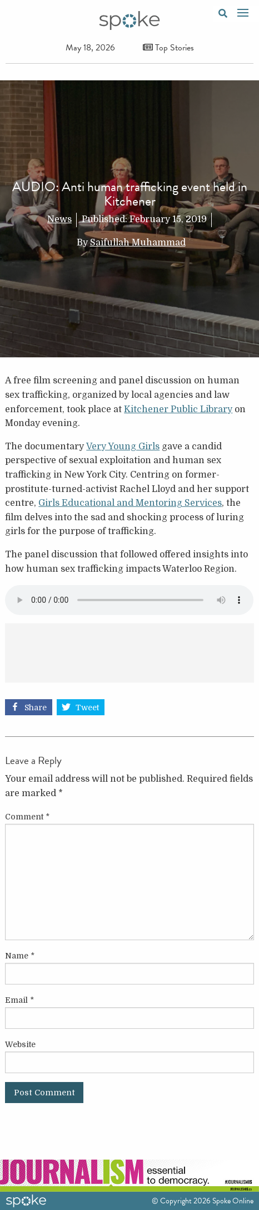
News (59, 219)
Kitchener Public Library (178, 409)
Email (19, 1000)
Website (20, 1044)
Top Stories (168, 47)
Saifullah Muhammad (138, 243)
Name (19, 955)
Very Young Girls (123, 447)
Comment (27, 816)
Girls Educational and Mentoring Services (130, 503)
